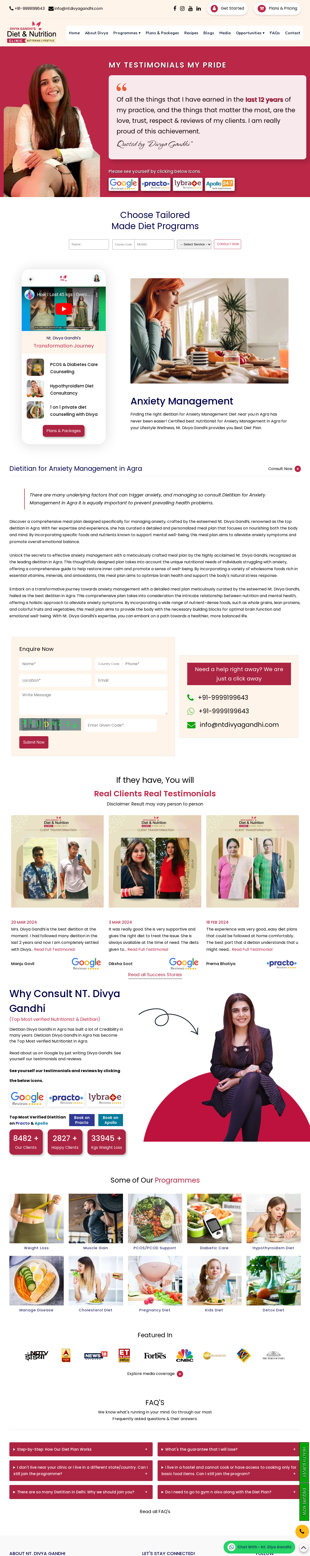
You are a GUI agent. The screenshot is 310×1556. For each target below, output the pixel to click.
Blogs (208, 32)
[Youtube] (190, 8)
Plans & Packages (162, 32)
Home (74, 32)
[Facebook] (174, 8)
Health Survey (304, 1462)
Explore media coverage (155, 1374)
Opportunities (250, 32)
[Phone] (297, 1528)
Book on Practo (82, 1120)
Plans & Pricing (277, 8)
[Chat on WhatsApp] (259, 1547)
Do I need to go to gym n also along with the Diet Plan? (218, 1492)
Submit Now (33, 742)
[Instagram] (182, 8)
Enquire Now (304, 1502)
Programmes (127, 32)
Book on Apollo (110, 1120)
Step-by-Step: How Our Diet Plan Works (54, 1449)
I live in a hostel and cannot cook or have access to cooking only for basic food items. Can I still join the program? (229, 1470)
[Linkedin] (198, 8)
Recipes (191, 32)
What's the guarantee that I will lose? (201, 1449)
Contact (292, 32)
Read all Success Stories (155, 974)
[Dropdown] (194, 244)
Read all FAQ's (155, 1511)
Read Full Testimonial (54, 949)
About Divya (96, 32)
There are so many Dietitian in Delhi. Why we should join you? (75, 1492)
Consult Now (284, 469)
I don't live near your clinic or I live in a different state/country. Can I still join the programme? (80, 1470)
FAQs (275, 32)
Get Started (227, 8)
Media (225, 32)
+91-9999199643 (223, 697)
